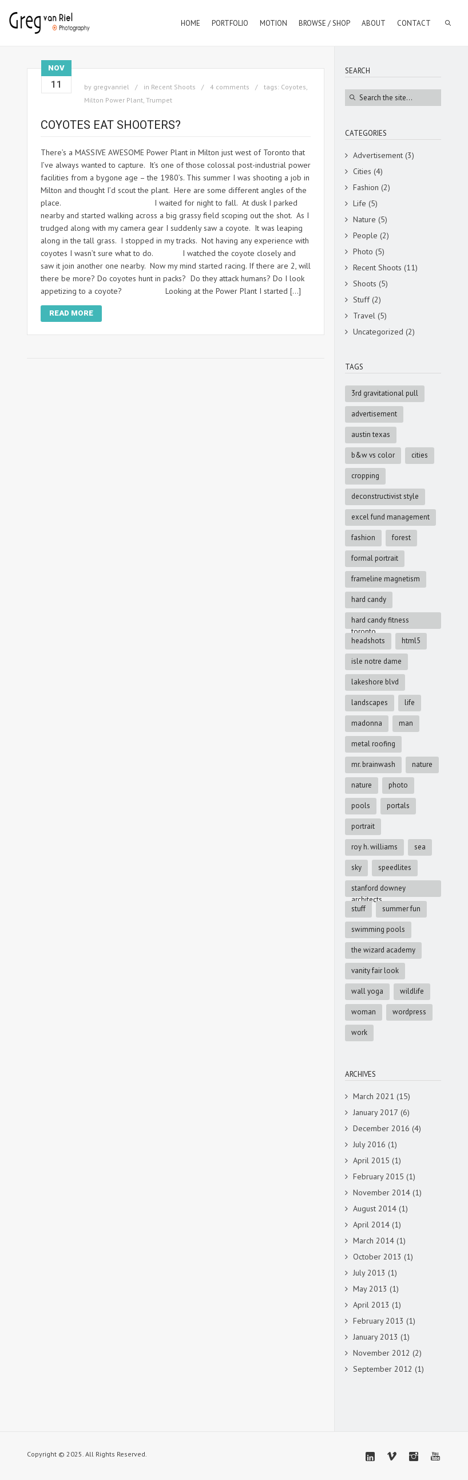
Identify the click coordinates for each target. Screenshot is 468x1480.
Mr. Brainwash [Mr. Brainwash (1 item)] (373, 764)
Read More (71, 313)
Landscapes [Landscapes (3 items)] (369, 702)
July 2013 (369, 1273)
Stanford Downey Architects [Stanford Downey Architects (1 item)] (378, 890)
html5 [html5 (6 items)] (411, 640)
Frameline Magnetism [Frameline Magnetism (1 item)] (385, 579)
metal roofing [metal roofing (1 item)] (373, 744)
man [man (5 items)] (406, 723)
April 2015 (371, 1160)
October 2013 (377, 1256)
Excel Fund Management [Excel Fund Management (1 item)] (390, 517)
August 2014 (374, 1208)
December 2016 (381, 1128)
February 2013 (378, 1321)
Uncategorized (378, 331)
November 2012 (381, 1353)
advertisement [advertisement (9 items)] (374, 414)
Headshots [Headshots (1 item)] (368, 640)
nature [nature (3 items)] (361, 785)
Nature (364, 219)
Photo (363, 251)
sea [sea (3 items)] (420, 847)
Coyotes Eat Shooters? (111, 125)
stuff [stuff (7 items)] (358, 909)
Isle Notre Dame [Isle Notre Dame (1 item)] (376, 661)
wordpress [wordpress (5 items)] (409, 1012)
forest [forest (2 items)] (401, 537)
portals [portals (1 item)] (398, 805)
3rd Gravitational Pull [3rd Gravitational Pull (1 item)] (384, 393)
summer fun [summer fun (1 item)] (401, 909)
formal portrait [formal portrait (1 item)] (374, 558)
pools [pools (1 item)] (360, 805)
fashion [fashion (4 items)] (363, 537)
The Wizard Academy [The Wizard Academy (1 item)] (383, 950)
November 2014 (381, 1192)
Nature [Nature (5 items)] (422, 764)
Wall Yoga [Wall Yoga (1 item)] (367, 991)
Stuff (361, 299)
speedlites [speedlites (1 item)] (394, 867)
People (365, 235)
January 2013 (375, 1337)
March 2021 (373, 1096)
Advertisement (378, 155)
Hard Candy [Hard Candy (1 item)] (368, 599)
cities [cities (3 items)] (419, 455)
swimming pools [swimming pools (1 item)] (378, 929)
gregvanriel (111, 86)
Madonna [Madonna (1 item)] (366, 723)
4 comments (229, 86)
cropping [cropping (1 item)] (365, 476)
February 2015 (378, 1176)
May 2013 (370, 1289)
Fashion (366, 187)
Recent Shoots (173, 86)
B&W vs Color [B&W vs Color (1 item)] (373, 455)
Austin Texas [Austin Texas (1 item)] (370, 434)
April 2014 (371, 1224)
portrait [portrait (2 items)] (363, 826)
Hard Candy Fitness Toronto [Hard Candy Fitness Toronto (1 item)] (380, 622)
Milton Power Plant (113, 100)
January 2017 (375, 1112)
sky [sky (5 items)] (356, 867)
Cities (362, 171)
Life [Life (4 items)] (409, 702)
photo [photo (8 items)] (398, 785)
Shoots (364, 283)
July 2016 (369, 1144)
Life (359, 203)
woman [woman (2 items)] (363, 1012)
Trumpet (159, 100)
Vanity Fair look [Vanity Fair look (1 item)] (375, 970)
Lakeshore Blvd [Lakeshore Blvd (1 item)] (375, 682)
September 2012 (383, 1369)
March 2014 (373, 1240)
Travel (364, 315)
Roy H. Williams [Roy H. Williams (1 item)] (374, 847)
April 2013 (371, 1305)
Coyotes (293, 86)
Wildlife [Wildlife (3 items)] (412, 991)
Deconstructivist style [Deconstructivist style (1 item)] (385, 496)
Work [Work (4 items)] (359, 1032)
